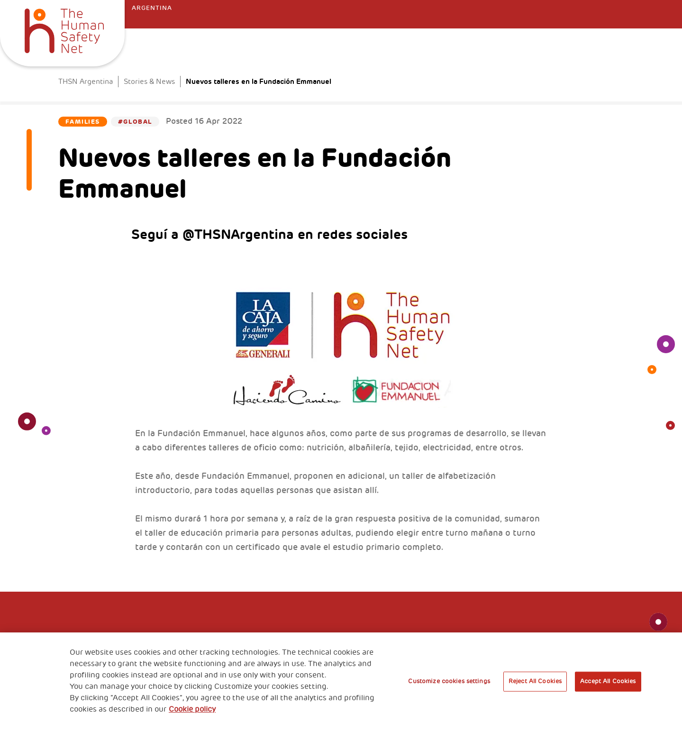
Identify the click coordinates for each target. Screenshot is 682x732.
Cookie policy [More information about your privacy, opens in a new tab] (192, 709)
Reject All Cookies (535, 681)
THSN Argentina (85, 81)
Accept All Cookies (608, 681)
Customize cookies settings (449, 681)
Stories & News (149, 81)
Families (82, 122)
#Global (135, 122)
